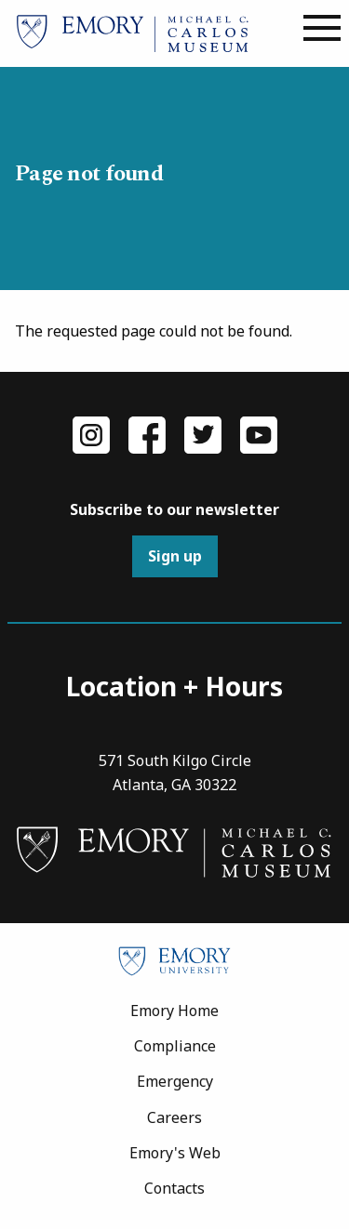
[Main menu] (322, 29)
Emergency (175, 1081)
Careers (174, 1117)
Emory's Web (175, 1153)
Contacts (174, 1188)
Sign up (175, 556)
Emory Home (174, 1010)
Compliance (175, 1046)
